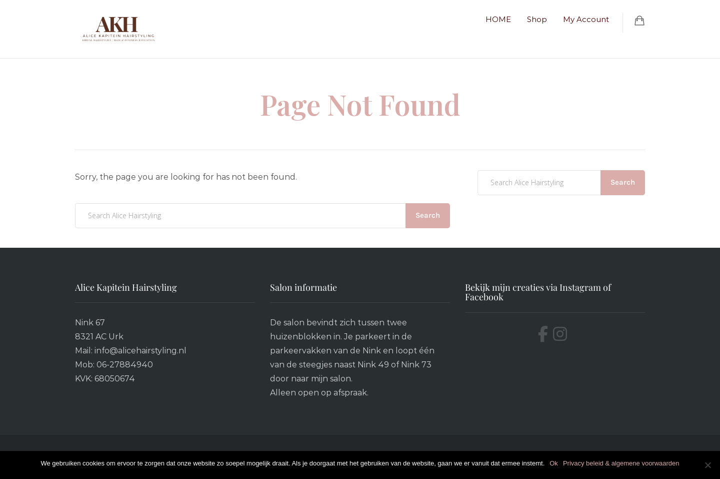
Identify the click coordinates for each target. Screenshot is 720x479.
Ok (554, 463)
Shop (537, 19)
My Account (586, 19)
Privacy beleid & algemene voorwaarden (621, 463)
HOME (498, 19)
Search (428, 215)
